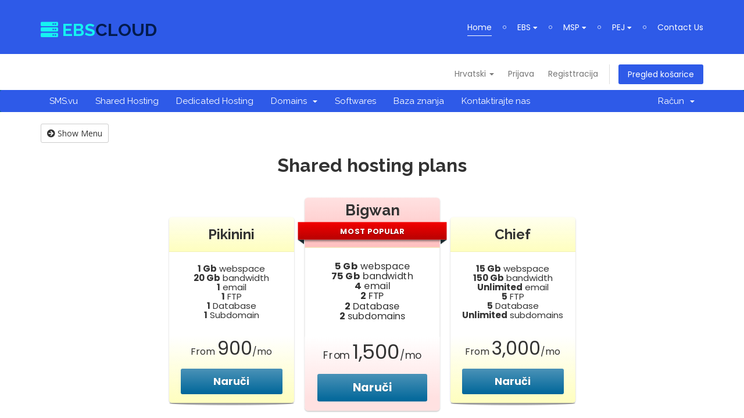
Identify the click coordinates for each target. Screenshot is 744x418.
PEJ (622, 27)
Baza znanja (419, 101)
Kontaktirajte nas (496, 101)
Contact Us (680, 27)
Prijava (521, 74)
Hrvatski (474, 74)
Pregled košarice (661, 74)
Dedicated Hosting (214, 101)
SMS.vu (63, 101)
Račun (676, 101)
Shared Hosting (127, 101)
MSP (574, 27)
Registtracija (573, 74)
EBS (527, 27)
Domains (294, 101)
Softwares (355, 101)
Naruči (231, 381)
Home (479, 27)
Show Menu (74, 133)
